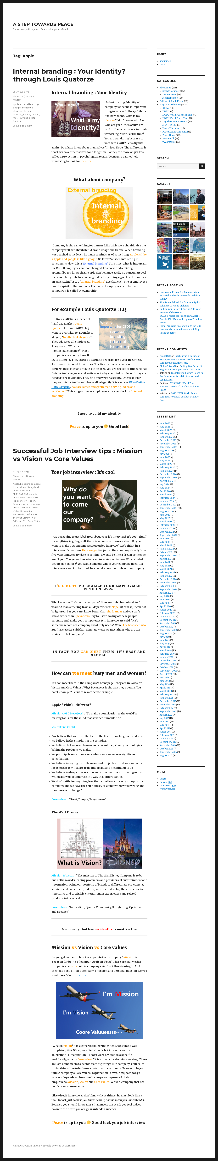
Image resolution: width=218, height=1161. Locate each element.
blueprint (25, 484)
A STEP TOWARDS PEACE (43, 24)
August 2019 (166, 633)
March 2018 (166, 691)
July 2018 (164, 677)
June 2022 (165, 538)
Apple (16, 104)
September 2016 (168, 752)
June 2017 (164, 721)
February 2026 (167, 433)
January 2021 (166, 576)
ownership (24, 118)
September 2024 (169, 477)
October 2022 (167, 531)
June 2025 (165, 457)
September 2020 (169, 589)
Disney (77, 1050)
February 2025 (167, 467)
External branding (29, 104)
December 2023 (168, 504)
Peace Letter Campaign (175, 131)
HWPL (165, 111)
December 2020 (168, 579)
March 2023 (166, 521)
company (36, 484)
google (17, 107)
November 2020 (168, 582)
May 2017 (164, 725)
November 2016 (168, 745)
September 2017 (168, 711)
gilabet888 (165, 356)
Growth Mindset (170, 91)
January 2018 (166, 698)
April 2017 (165, 728)
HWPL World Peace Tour (175, 118)
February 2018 (167, 694)
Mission (31, 500)
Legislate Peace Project (174, 121)
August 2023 (166, 511)
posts (162, 64)
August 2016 (166, 755)
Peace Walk (168, 138)
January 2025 (167, 470)
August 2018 (166, 674)
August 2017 (166, 714)
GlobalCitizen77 (168, 366)
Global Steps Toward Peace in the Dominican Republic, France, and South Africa (181, 376)
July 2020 (165, 596)
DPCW (165, 108)
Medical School (170, 98)
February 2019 (167, 653)
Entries (166, 782)
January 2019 (166, 657)
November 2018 (168, 664)
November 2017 (168, 704)
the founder (31, 514)
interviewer (33, 497)
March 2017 (165, 731)
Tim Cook (28, 521)
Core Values (19, 487)
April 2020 (165, 606)
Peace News (168, 135)
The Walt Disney (21, 517)
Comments (168, 785)
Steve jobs (26, 511)
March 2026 (166, 430)
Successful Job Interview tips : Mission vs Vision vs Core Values (77, 455)
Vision (37, 521)
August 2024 (166, 481)
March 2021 (166, 569)
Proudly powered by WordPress (60, 1145)
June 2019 (165, 640)
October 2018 (166, 667)
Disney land (33, 487)
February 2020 (167, 613)
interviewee (19, 497)
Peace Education (171, 128)
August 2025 (166, 450)
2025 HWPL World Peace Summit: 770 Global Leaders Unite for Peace (180, 386)
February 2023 (167, 525)
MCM (15, 118)
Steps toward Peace (170, 104)
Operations (19, 504)
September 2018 (168, 670)
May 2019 (164, 643)
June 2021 (165, 562)
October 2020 (167, 586)
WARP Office (169, 142)
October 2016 (166, 748)
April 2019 (165, 647)
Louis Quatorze (31, 114)
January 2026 (167, 437)
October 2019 (166, 626)
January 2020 (167, 616)
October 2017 (166, 708)
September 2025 (168, 447)
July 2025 (164, 454)
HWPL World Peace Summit (177, 114)
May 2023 (165, 518)
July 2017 (164, 718)
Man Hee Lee (169, 125)
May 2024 (165, 487)
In (89, 1054)
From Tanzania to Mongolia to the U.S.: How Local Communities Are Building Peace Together (180, 329)
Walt (69, 1050)
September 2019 (168, 630)
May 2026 (165, 426)
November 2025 (168, 443)
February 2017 (167, 735)
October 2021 (166, 552)
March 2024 (166, 494)
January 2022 (167, 548)
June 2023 (165, 515)
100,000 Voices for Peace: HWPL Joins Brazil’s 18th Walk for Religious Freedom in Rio (181, 319)
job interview (20, 500)
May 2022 (165, 542)
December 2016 (168, 742)
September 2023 (168, 508)
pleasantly (115, 377)
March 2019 (166, 650)
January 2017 (166, 738)
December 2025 (168, 440)
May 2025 (165, 460)
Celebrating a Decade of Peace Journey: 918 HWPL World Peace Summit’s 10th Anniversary (180, 359)
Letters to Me (169, 94)
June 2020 (165, 599)
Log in (163, 778)
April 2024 (165, 491)
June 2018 (165, 681)
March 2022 (166, 545)
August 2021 (166, 559)
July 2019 (164, 637)
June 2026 (165, 423)
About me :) (19, 96)
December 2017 (168, 701)
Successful (18, 514)
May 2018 (165, 684)
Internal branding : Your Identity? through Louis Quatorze (69, 75)
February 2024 (167, 498)
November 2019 (168, 623)
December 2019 (168, 620)
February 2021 (167, 572)
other (94, 1054)
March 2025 (166, 464)
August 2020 (166, 592)
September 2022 (168, 535)
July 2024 (165, 484)
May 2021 (165, 565)
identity (33, 494)
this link (80, 975)
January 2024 (167, 501)
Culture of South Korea (172, 101)
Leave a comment (22, 125)
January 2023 (167, 528)
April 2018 (165, 687)
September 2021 (168, 555)
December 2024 (168, 474)
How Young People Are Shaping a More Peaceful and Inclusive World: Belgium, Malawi (180, 295)
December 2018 (168, 660)
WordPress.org (167, 789)
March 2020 (166, 609)
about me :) (165, 61)
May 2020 (165, 603)
